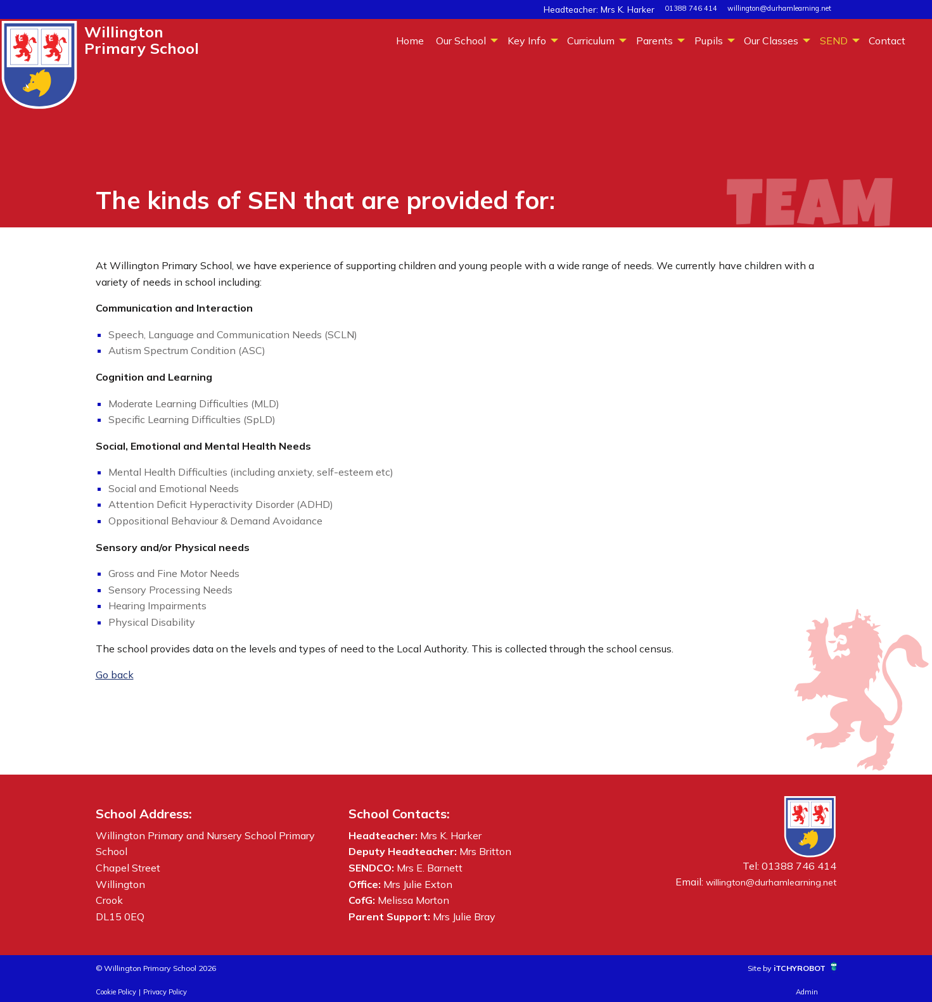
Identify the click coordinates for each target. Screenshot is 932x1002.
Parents (654, 40)
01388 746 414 (691, 8)
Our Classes (771, 40)
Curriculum (591, 40)
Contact (887, 40)
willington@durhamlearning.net (779, 8)
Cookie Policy (116, 991)
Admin (807, 991)
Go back (115, 674)
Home (410, 40)
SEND (834, 40)
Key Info (526, 40)
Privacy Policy (165, 991)
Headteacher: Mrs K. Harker (610, 8)
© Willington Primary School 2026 (176, 967)
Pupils (708, 40)
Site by (740, 967)
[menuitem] (410, 40)
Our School (461, 40)
